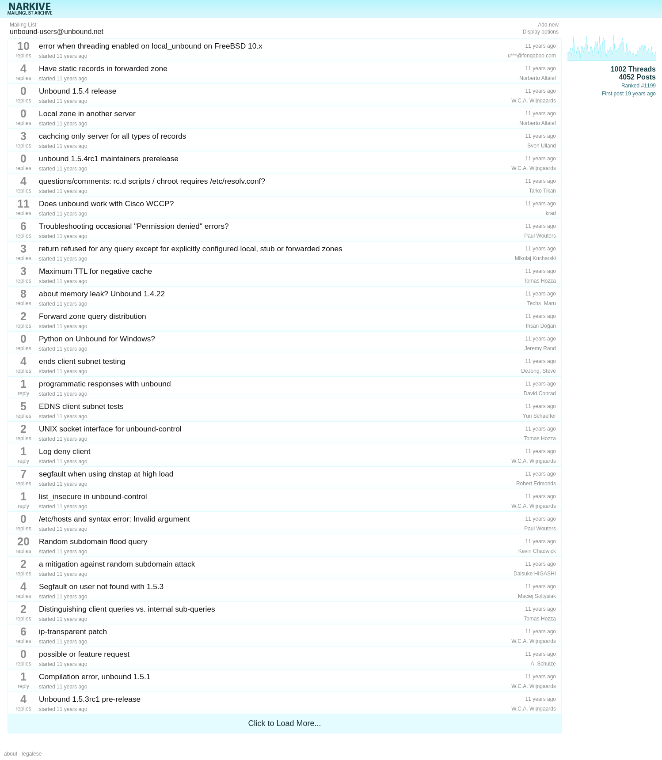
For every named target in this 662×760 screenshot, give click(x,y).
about (10, 754)
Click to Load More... (284, 723)
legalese (32, 754)
